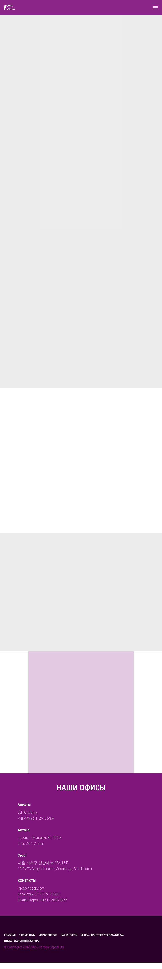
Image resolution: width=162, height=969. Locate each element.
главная (10, 935)
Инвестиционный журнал (22, 940)
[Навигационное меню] (155, 7)
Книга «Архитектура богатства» (102, 935)
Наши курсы (69, 935)
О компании (27, 935)
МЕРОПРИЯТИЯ (48, 935)
